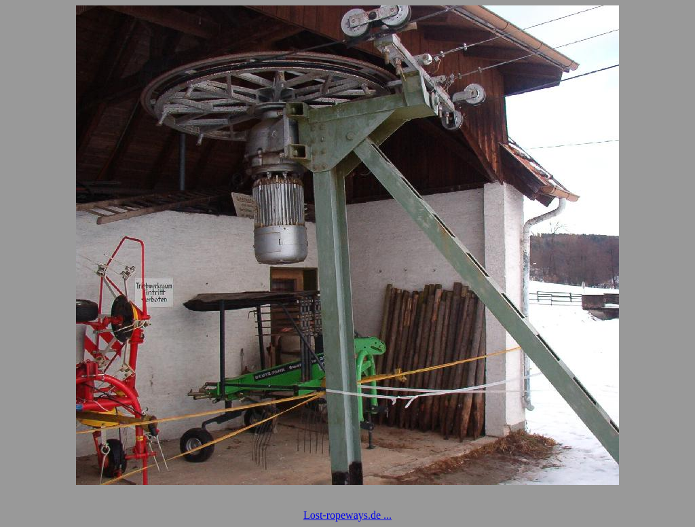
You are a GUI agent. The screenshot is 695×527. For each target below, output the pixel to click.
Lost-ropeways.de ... (347, 515)
